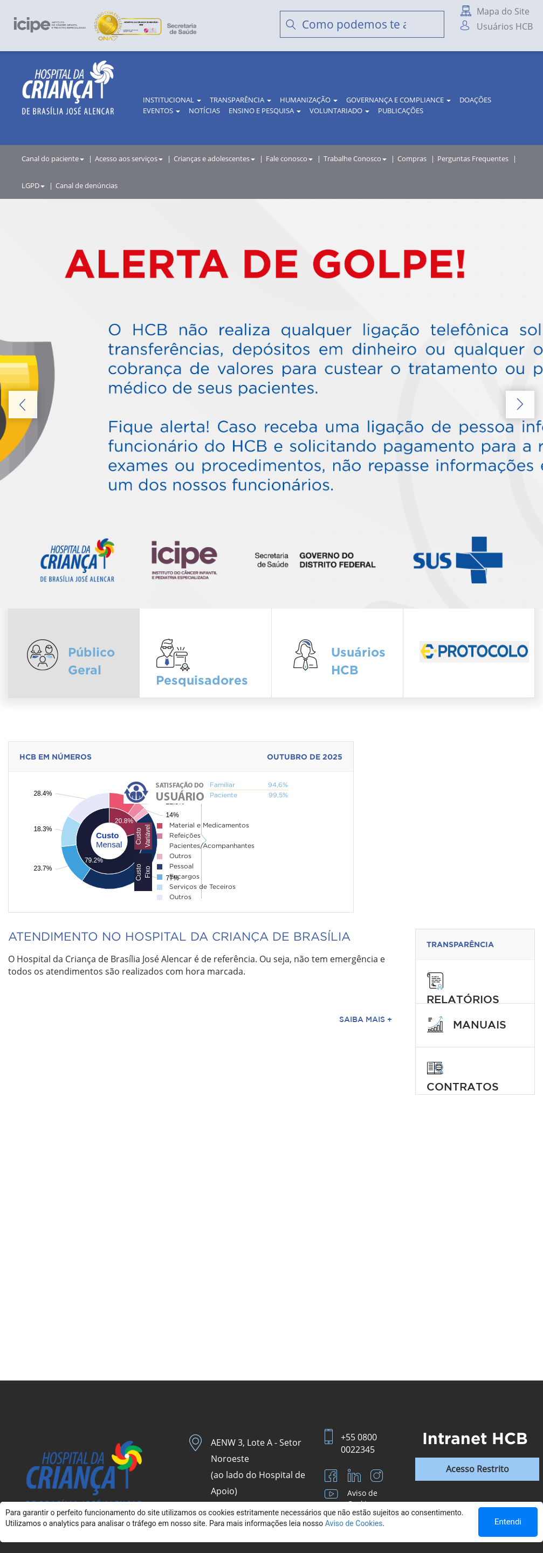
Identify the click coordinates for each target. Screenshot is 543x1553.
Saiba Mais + (365, 1019)
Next (520, 404)
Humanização (309, 100)
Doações (475, 100)
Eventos (161, 110)
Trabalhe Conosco (355, 158)
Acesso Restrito (477, 1469)
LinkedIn (355, 1477)
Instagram (378, 1477)
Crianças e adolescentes (214, 158)
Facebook (333, 1477)
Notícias (204, 110)
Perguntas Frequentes (472, 158)
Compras (412, 158)
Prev (23, 404)
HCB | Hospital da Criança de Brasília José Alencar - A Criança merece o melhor (68, 91)
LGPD (33, 185)
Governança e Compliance (398, 100)
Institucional (172, 100)
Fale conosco (289, 158)
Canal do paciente (53, 158)
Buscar (430, 24)
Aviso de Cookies (362, 1498)
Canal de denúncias (87, 185)
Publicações (400, 110)
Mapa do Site (503, 11)
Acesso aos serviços (129, 158)
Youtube (333, 1496)
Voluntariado (339, 110)
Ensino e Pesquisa (265, 110)
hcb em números (55, 757)
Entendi (507, 1522)
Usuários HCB (505, 26)
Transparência (240, 100)
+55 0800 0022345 (359, 1443)
